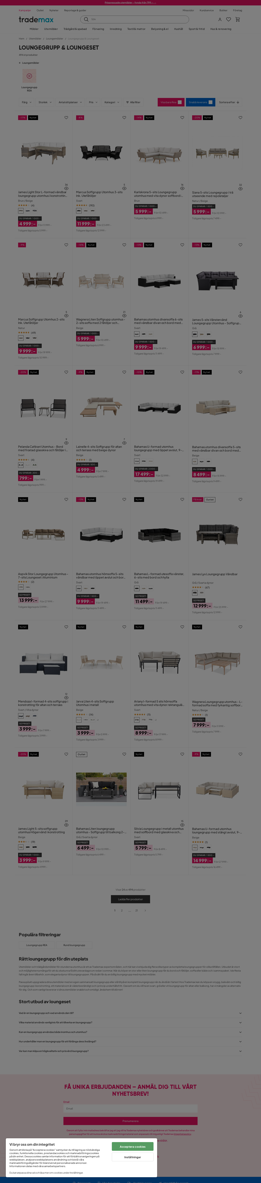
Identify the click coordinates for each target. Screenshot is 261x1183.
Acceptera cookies (133, 1146)
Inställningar (132, 1157)
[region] (81, 1157)
